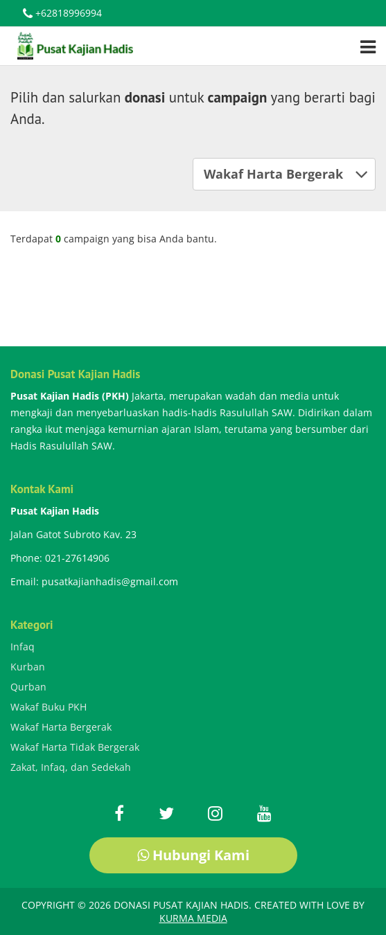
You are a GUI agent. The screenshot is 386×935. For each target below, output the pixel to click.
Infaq (22, 646)
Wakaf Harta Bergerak (286, 173)
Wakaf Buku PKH (48, 706)
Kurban (27, 666)
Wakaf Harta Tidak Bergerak (74, 747)
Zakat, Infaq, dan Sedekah (70, 767)
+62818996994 (62, 14)
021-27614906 (77, 557)
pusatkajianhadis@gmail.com (110, 581)
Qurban (28, 686)
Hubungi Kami (193, 855)
